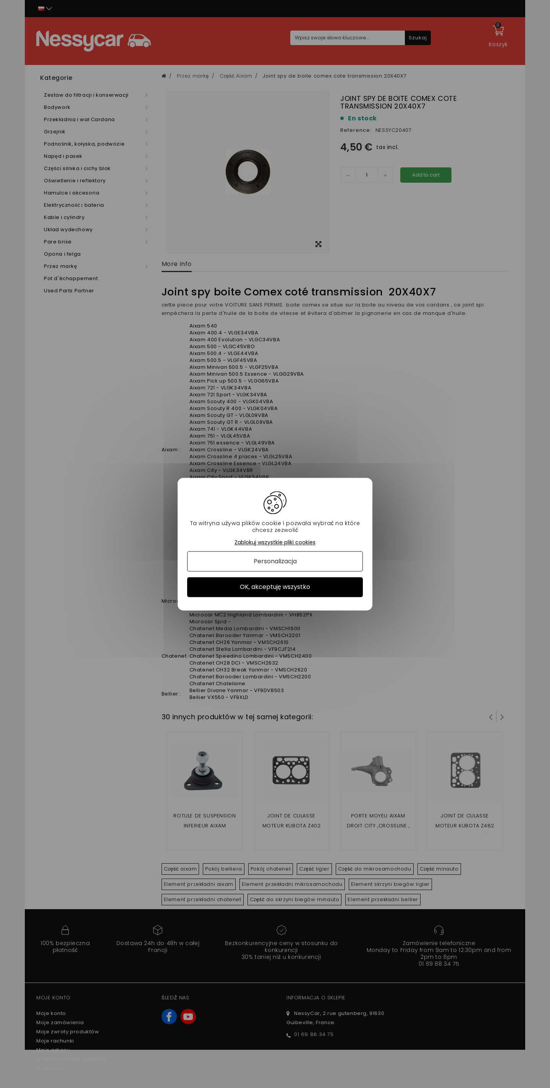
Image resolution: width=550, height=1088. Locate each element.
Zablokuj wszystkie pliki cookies (275, 542)
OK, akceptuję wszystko (275, 587)
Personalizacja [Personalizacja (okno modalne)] (275, 561)
